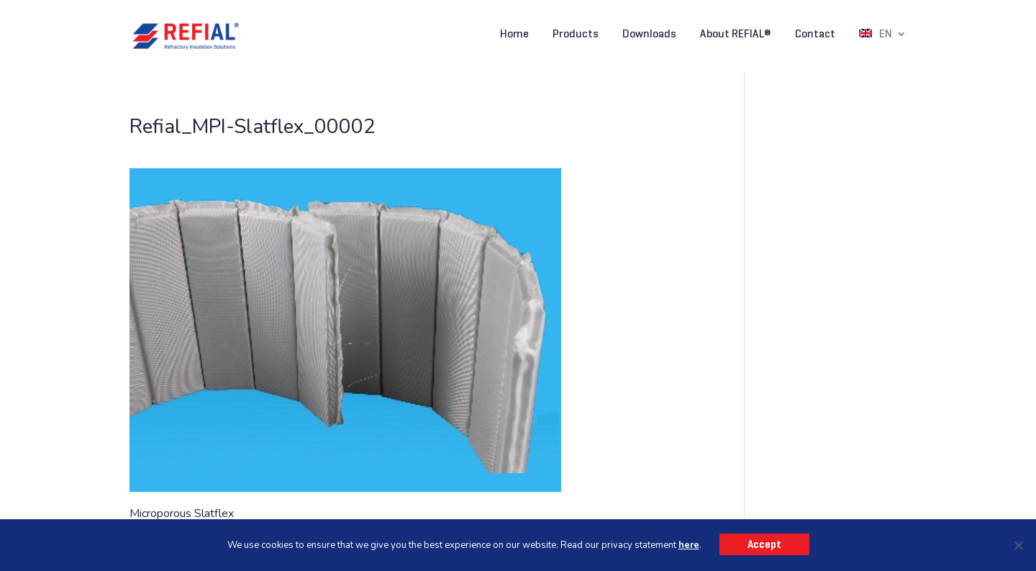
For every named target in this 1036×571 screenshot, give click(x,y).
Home (514, 34)
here (688, 545)
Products (576, 34)
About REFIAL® (735, 34)
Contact (815, 34)
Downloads (649, 34)
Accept (764, 544)
